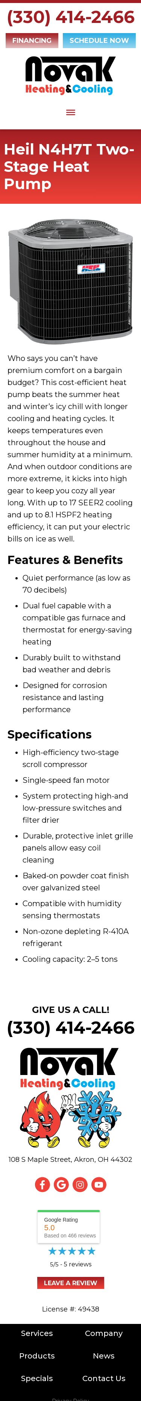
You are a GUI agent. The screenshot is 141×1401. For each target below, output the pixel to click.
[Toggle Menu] (70, 112)
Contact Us (104, 1378)
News (104, 1355)
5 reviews (77, 1264)
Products (37, 1355)
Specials (37, 1378)
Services (37, 1333)
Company (104, 1333)
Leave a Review (70, 1283)
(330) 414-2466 (71, 16)
